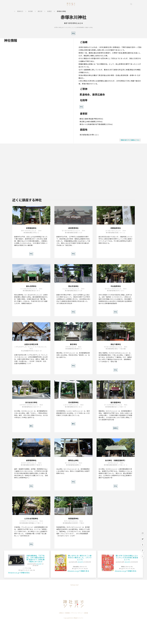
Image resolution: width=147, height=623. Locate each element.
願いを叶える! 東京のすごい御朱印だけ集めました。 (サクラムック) (80, 557)
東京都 (30, 11)
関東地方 (20, 11)
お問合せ (61, 613)
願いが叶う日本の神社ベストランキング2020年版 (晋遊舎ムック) (127, 557)
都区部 (40, 11)
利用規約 (67, 613)
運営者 (86, 613)
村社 (81, 107)
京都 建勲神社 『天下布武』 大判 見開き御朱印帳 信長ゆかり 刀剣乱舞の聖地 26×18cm (35, 558)
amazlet (39, 564)
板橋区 (49, 11)
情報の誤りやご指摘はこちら (130, 140)
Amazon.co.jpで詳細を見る (19, 572)
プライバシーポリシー (77, 613)
